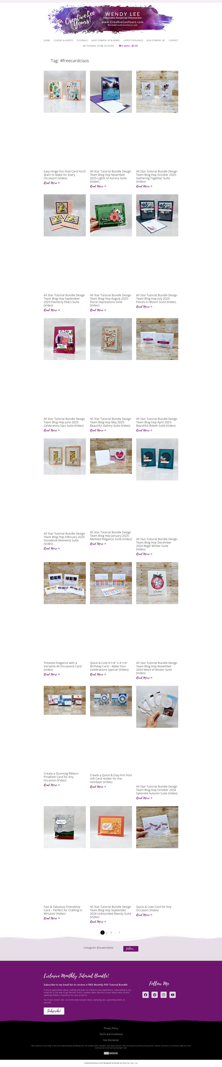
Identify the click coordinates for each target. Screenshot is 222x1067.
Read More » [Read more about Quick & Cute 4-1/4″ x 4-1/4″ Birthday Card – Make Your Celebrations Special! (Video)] (98, 674)
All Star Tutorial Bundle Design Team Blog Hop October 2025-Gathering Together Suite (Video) (156, 176)
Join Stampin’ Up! (156, 40)
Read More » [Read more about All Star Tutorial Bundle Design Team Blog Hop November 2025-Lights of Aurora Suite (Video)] (98, 186)
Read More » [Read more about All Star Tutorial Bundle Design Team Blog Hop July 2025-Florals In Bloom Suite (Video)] (144, 306)
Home (47, 40)
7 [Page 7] (119, 932)
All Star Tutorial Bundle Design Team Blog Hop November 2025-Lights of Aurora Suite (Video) (110, 176)
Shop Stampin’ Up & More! (105, 40)
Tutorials (82, 40)
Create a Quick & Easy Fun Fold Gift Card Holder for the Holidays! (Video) (111, 778)
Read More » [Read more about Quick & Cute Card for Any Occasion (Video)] (144, 915)
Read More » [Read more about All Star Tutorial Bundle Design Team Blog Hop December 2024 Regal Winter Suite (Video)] (144, 554)
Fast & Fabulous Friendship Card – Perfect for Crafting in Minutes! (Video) (63, 910)
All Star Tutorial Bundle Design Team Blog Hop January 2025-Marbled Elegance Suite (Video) (111, 535)
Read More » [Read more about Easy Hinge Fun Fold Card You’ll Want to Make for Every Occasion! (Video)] (52, 183)
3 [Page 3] (111, 932)
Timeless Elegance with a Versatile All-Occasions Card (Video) (63, 666)
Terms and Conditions (111, 1034)
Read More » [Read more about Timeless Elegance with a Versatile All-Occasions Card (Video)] (52, 674)
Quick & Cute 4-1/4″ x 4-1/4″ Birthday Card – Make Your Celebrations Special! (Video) (109, 666)
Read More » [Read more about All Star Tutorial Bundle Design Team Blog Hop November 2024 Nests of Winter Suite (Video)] (144, 677)
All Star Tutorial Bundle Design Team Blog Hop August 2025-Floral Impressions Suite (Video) (110, 300)
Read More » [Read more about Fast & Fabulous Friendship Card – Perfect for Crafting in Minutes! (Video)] (52, 918)
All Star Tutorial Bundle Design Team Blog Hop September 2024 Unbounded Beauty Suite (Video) (110, 912)
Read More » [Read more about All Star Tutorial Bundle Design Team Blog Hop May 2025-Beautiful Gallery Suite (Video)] (98, 430)
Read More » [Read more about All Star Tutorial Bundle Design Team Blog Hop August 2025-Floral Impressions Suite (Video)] (98, 310)
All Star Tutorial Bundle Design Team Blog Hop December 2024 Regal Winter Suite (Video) (156, 544)
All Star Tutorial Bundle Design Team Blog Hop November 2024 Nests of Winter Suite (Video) (156, 668)
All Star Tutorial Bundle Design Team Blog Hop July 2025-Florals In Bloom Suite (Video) (156, 298)
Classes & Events (63, 40)
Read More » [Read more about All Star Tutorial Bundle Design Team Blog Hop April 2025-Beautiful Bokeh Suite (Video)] (144, 430)
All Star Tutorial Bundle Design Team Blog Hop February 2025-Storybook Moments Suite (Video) (64, 539)
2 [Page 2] (106, 932)
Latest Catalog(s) (133, 40)
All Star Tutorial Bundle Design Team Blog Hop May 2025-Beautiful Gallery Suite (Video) (110, 422)
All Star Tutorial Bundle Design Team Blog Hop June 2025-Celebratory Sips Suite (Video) (64, 422)
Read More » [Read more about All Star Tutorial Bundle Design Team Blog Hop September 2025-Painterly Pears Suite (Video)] (52, 310)
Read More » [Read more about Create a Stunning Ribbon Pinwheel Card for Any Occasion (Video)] (52, 785)
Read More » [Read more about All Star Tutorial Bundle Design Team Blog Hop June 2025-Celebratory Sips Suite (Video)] (52, 430)
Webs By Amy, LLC (130, 1063)
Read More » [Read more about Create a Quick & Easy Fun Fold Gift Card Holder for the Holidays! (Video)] (98, 786)
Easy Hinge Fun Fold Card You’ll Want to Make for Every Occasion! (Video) (65, 174)
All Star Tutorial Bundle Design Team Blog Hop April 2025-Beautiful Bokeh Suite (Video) (156, 422)
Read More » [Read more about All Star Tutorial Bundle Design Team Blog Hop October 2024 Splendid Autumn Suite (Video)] (144, 798)
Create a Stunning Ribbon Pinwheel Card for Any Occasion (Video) (61, 777)
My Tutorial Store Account (98, 45)
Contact (173, 40)
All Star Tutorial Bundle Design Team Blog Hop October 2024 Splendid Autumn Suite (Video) (156, 790)
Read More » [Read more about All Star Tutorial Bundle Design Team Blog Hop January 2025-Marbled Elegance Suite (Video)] (98, 544)
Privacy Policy (111, 1028)
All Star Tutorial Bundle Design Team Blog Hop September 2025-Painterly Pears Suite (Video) (64, 300)
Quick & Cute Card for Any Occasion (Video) (153, 908)
